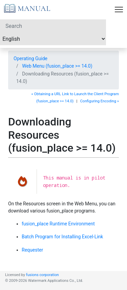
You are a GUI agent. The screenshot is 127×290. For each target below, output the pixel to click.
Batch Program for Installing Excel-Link (62, 236)
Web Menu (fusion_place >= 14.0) (57, 66)
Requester (32, 250)
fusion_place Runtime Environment (58, 223)
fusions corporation (42, 275)
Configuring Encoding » (99, 101)
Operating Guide (30, 58)
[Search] (53, 25)
